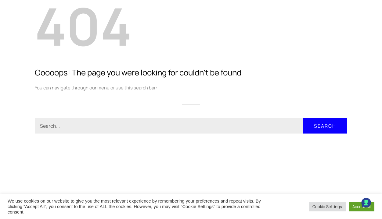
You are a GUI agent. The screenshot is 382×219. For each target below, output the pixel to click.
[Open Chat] (366, 203)
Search (325, 126)
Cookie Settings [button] (327, 206)
